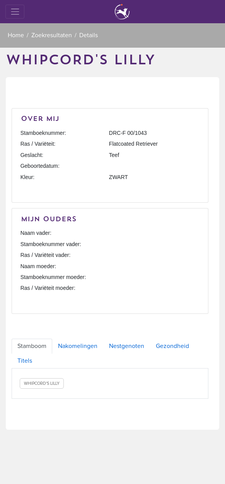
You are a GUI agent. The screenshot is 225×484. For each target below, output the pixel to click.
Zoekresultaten (51, 35)
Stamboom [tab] (31, 346)
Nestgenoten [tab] (126, 346)
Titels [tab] (24, 361)
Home (16, 35)
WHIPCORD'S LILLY (42, 383)
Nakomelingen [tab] (77, 346)
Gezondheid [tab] (172, 346)
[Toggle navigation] (14, 11)
